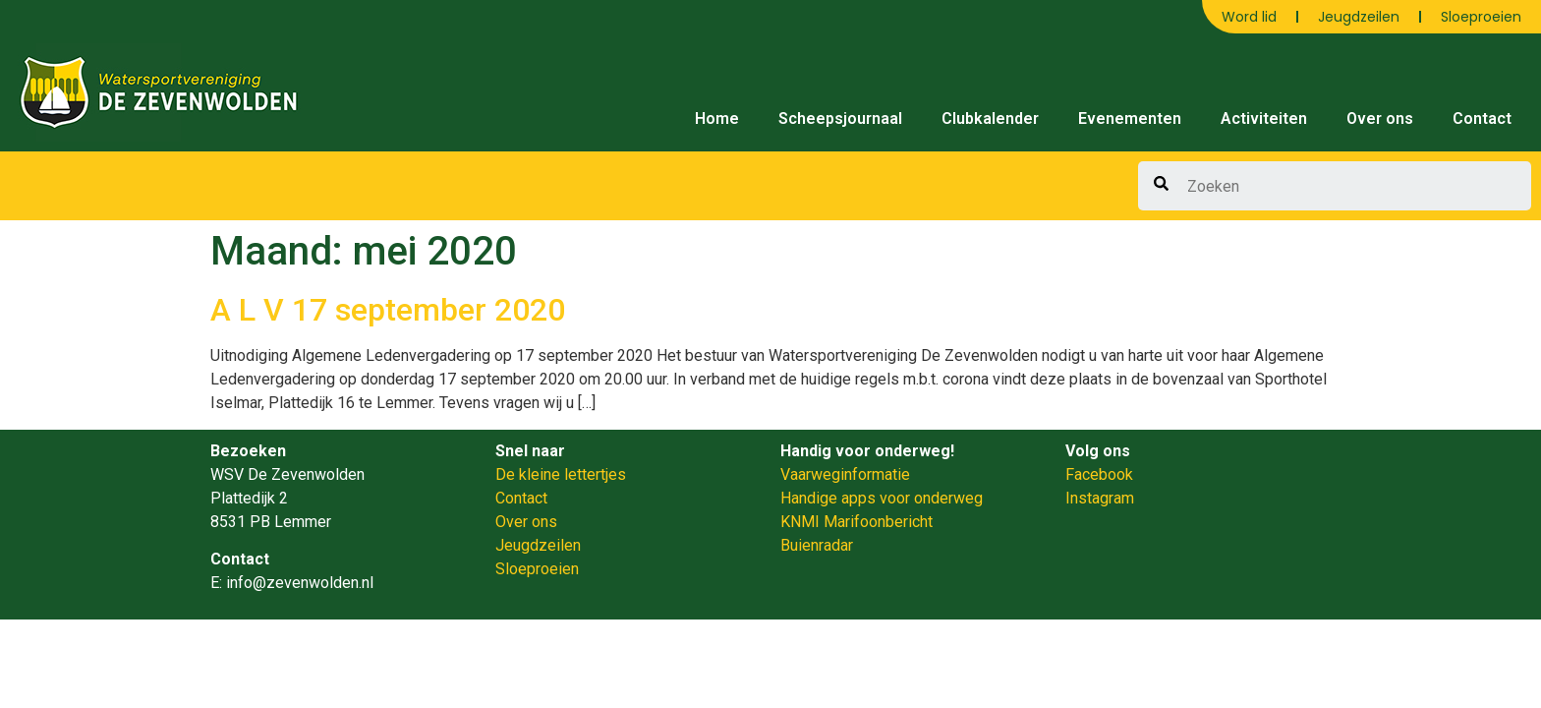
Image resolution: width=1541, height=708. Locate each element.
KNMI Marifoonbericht (856, 521)
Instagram (1099, 498)
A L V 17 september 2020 (387, 309)
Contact (1482, 118)
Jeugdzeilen (1358, 17)
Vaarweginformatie (845, 474)
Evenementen (1129, 118)
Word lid (1249, 17)
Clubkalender (990, 118)
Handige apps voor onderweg (881, 498)
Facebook (1099, 474)
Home (717, 118)
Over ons (1379, 118)
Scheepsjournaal (840, 118)
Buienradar (816, 545)
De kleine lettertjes (560, 474)
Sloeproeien (1481, 17)
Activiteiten (1264, 118)
